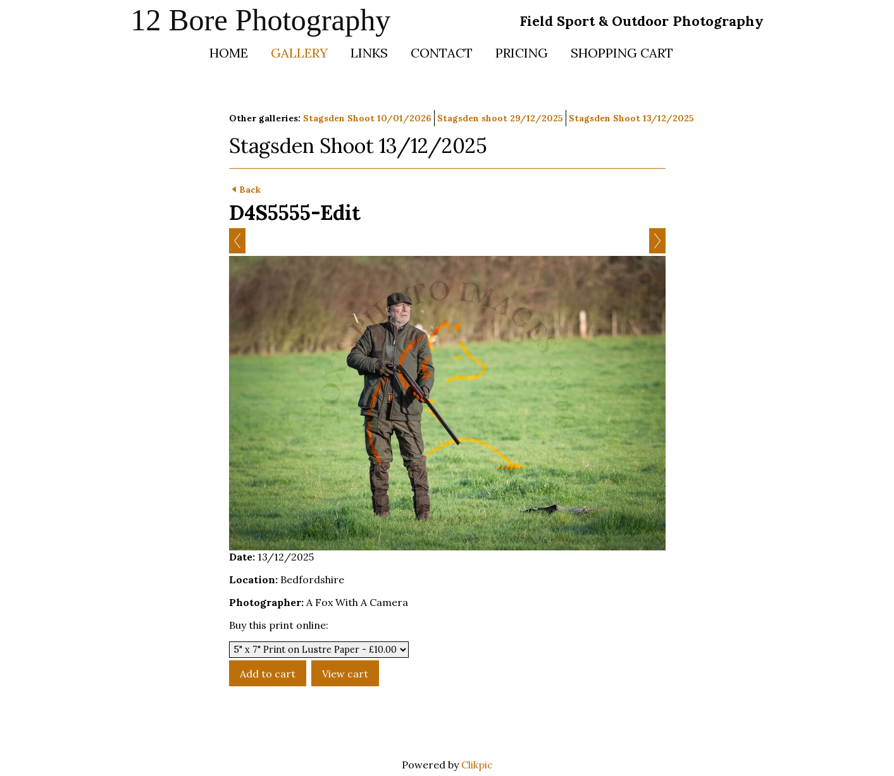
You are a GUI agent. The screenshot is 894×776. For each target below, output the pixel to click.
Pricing (521, 53)
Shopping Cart (622, 53)
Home (228, 53)
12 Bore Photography (261, 20)
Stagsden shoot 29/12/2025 (500, 118)
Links (369, 53)
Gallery (299, 53)
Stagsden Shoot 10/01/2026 (367, 118)
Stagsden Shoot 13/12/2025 (631, 118)
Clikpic (477, 764)
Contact (442, 53)
